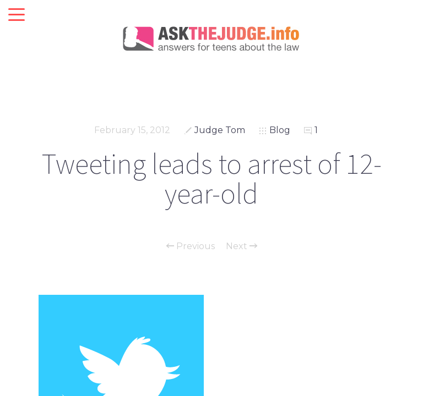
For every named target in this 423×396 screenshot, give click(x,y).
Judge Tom (219, 130)
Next (241, 246)
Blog (279, 130)
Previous (190, 246)
